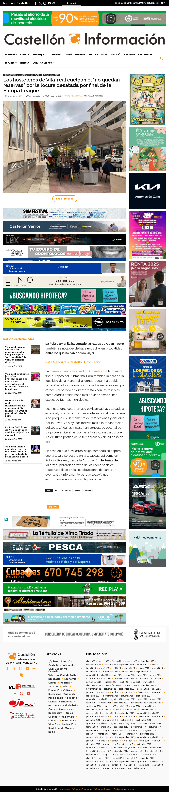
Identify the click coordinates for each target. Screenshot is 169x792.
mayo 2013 (104, 765)
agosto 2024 (92, 675)
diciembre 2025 (147, 661)
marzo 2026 (103, 661)
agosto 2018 (92, 724)
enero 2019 (157, 717)
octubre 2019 (110, 713)
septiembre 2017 (93, 730)
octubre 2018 (127, 720)
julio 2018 (105, 724)
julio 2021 (105, 699)
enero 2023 (132, 685)
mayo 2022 (104, 692)
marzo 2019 (129, 717)
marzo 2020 (103, 710)
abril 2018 (142, 724)
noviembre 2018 (110, 720)
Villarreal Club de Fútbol (29, 75)
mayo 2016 (104, 741)
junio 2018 (117, 724)
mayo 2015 (130, 748)
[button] (162, 59)
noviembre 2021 (110, 696)
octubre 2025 (110, 665)
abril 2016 (116, 741)
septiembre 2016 (126, 737)
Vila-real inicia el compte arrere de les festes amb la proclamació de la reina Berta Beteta (16, 451)
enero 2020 (132, 710)
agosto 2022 (143, 689)
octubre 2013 (110, 762)
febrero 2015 (92, 751)
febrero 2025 (143, 668)
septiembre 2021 (143, 696)
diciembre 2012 (93, 768)
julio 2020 (123, 706)
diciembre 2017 (121, 727)
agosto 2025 (143, 665)
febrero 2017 (118, 734)
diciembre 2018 (93, 720)
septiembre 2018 (143, 720)
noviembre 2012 (110, 768)
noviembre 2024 (110, 672)
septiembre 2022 (126, 689)
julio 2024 (105, 675)
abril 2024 (142, 675)
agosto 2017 (110, 730)
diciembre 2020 (121, 703)
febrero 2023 (118, 685)
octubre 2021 (127, 696)
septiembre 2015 (143, 744)
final (57, 490)
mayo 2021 (130, 699)
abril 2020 (90, 710)
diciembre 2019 (147, 710)
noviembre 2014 (138, 751)
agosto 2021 (92, 699)
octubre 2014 (155, 751)
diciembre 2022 (147, 685)
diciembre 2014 (121, 751)
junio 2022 (91, 692)
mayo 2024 (130, 675)
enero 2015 (106, 751)
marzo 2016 (129, 741)
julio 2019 (156, 713)
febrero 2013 (143, 765)
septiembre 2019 (126, 713)
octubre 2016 (110, 737)
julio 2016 (156, 737)
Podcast (71, 3)
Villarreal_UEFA (51, 75)
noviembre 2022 (93, 689)
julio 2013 (156, 762)
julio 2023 (123, 682)
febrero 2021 (92, 703)
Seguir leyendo (65, 198)
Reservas (77, 490)
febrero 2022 (143, 692)
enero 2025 (157, 668)
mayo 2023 (148, 682)
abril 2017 (90, 734)
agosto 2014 (110, 755)
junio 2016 (91, 741)
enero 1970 (126, 768)
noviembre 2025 (93, 665)
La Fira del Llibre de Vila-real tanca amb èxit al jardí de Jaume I (17, 431)
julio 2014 (123, 755)
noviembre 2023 (138, 679)
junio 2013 (91, 765)
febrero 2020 (118, 710)
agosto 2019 (143, 713)
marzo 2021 (155, 699)
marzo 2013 (129, 765)
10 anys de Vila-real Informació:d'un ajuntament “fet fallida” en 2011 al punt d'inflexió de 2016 (16, 408)
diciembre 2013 (147, 758)
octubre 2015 (127, 744)
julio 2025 (156, 665)
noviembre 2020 (138, 703)
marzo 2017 (103, 734)
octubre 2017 (155, 727)
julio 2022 (156, 689)
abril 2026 (90, 661)
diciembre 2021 (93, 696)
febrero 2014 (118, 758)
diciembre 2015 (93, 744)
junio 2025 (91, 668)
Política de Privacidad (82, 789)
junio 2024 (117, 675)
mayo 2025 (104, 668)
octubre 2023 (155, 679)
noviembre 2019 (93, 713)
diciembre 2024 (93, 672)
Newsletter (9, 75)
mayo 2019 (104, 717)
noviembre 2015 (110, 744)
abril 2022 (116, 692)
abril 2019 (116, 717)
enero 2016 (157, 741)
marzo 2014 (103, 758)
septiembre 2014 (93, 755)
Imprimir (53, 507)
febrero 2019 (143, 717)
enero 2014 (132, 758)
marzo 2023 (103, 685)
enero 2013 (157, 765)
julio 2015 (105, 748)
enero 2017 (132, 734)
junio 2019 (91, 717)
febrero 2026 (118, 661)
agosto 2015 (92, 748)
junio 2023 (135, 682)
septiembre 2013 (126, 762)
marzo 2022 (129, 692)
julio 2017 (123, 730)
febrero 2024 (92, 679)
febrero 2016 (143, 741)
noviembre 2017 (138, 727)
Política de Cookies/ (103, 789)
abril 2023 (90, 685)
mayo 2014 (148, 755)
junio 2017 (135, 730)
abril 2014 (90, 758)
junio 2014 (135, 755)
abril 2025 (116, 668)
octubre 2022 (110, 689)
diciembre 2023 (121, 679)
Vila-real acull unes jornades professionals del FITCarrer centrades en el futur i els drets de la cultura (17, 382)
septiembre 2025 (126, 665)
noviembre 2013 (93, 762)
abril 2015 (142, 748)
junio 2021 (117, 699)
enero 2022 (157, 692)
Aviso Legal (65, 789)
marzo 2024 (155, 675)
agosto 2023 (110, 682)
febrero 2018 (92, 727)
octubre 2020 (155, 703)
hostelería (66, 490)
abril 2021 (142, 699)
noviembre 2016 (93, 737)
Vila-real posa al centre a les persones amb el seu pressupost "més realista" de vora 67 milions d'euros (16, 355)
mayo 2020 (148, 706)
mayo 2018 (130, 724)
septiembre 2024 (143, 672)
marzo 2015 (155, 748)
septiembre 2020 (93, 706)
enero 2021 (106, 703)
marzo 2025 (129, 668)
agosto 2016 (143, 737)
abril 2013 (116, 765)
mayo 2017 (148, 730)
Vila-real (87, 490)
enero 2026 (132, 661)
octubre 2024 (127, 672)
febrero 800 (139, 768)
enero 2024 (106, 679)
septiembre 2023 (93, 682)
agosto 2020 (110, 706)
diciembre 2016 (147, 734)
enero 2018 (106, 727)
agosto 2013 (143, 762)
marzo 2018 (155, 724)
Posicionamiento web (124, 789)
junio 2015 (117, 748)
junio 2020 (135, 706)
